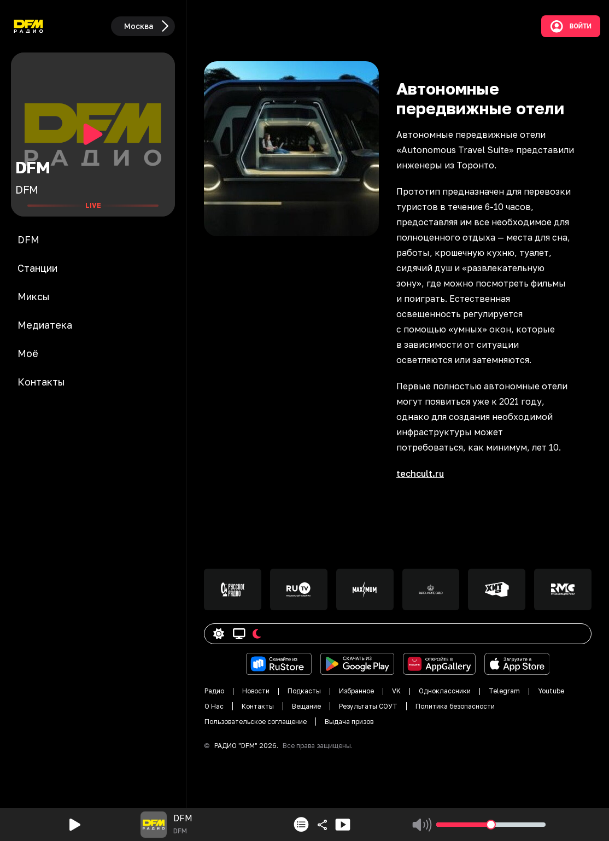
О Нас (214, 706)
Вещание (306, 706)
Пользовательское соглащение (255, 721)
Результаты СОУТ (368, 706)
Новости (256, 691)
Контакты (258, 706)
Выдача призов (349, 721)
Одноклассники (445, 691)
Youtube (551, 691)
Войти (571, 26)
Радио (214, 691)
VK (396, 691)
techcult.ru (420, 473)
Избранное (356, 691)
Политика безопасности (455, 706)
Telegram (504, 691)
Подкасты (304, 691)
